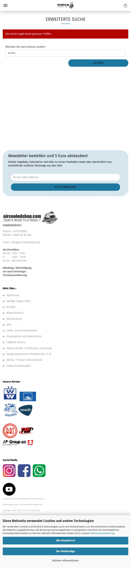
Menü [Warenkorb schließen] (5, 5)
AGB (8, 324)
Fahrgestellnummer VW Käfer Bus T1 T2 (28, 354)
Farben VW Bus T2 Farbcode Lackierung (28, 348)
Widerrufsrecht (15, 312)
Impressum (12, 295)
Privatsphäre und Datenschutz (23, 336)
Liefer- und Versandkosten (21, 330)
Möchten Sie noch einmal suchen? (25, 46)
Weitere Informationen (65, 560)
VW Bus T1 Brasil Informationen (24, 360)
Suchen (98, 62)
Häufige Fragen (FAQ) (18, 301)
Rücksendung (14, 318)
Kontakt (10, 307)
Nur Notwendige (65, 551)
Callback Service (16, 342)
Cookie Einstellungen (18, 365)
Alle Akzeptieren (65, 540)
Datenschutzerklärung (102, 533)
